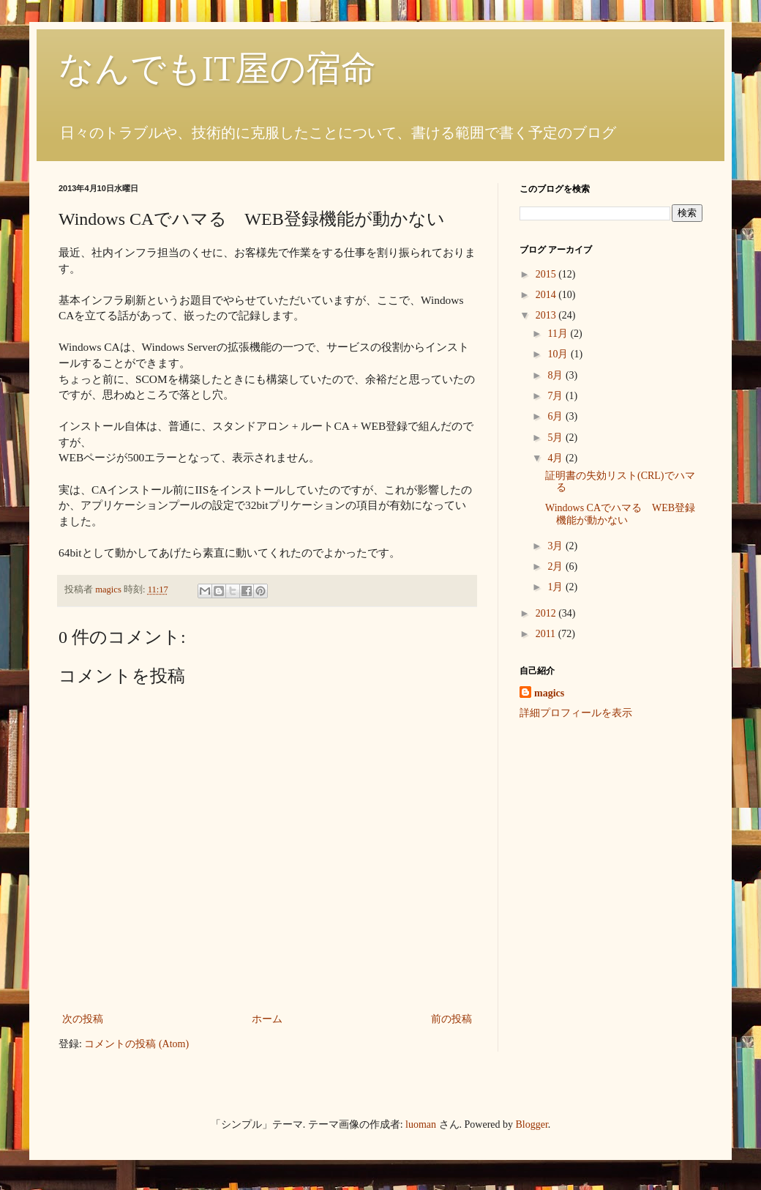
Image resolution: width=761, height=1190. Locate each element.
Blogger (532, 1124)
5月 (556, 437)
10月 (559, 354)
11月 (558, 333)
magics (549, 693)
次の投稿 (82, 1019)
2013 (547, 315)
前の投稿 (451, 1019)
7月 (556, 395)
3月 (556, 545)
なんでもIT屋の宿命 (217, 68)
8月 (556, 375)
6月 (556, 416)
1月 (556, 586)
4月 (556, 458)
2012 (547, 613)
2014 (547, 294)
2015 (547, 274)
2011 (547, 633)
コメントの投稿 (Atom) (136, 1043)
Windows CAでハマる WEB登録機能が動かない (620, 514)
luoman (420, 1124)
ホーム (267, 1019)
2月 (556, 566)
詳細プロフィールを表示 (576, 712)
